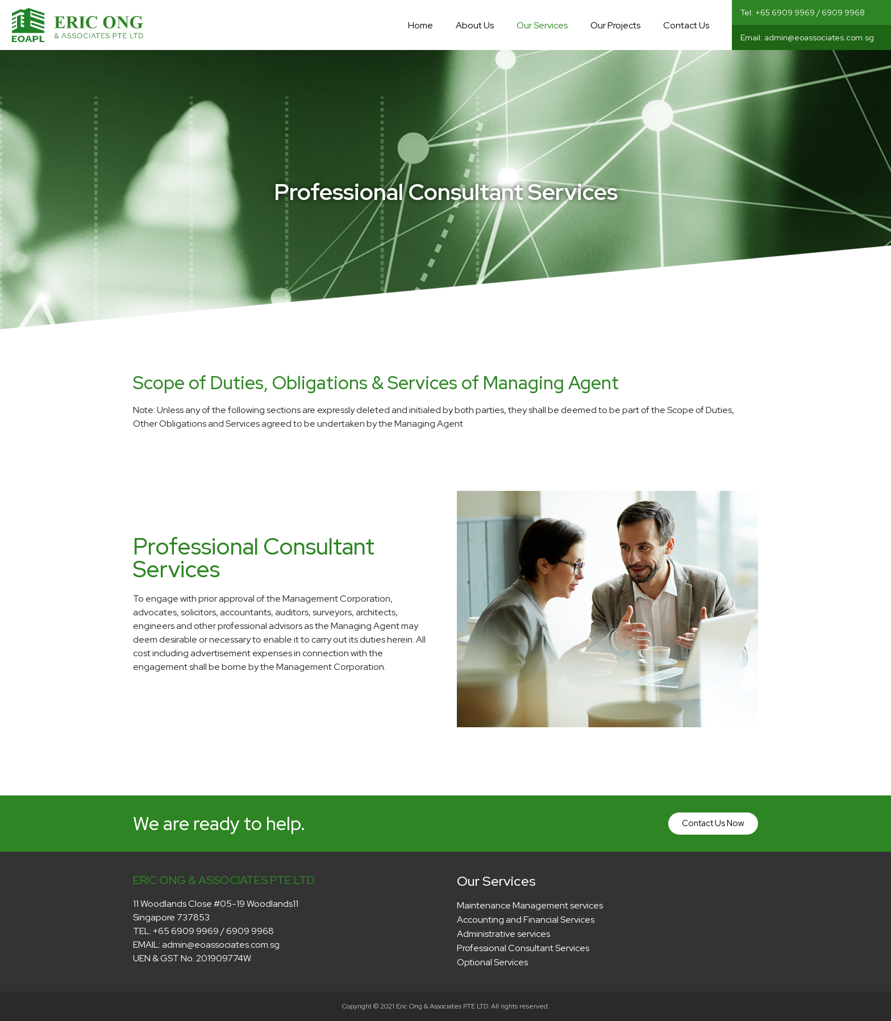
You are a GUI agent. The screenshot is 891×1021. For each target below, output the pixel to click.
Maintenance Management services (530, 905)
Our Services (542, 25)
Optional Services (492, 962)
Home (420, 25)
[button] (713, 823)
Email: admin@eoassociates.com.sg (807, 37)
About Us (475, 25)
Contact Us (686, 25)
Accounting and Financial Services (525, 920)
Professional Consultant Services (523, 948)
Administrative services (503, 934)
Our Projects (615, 25)
